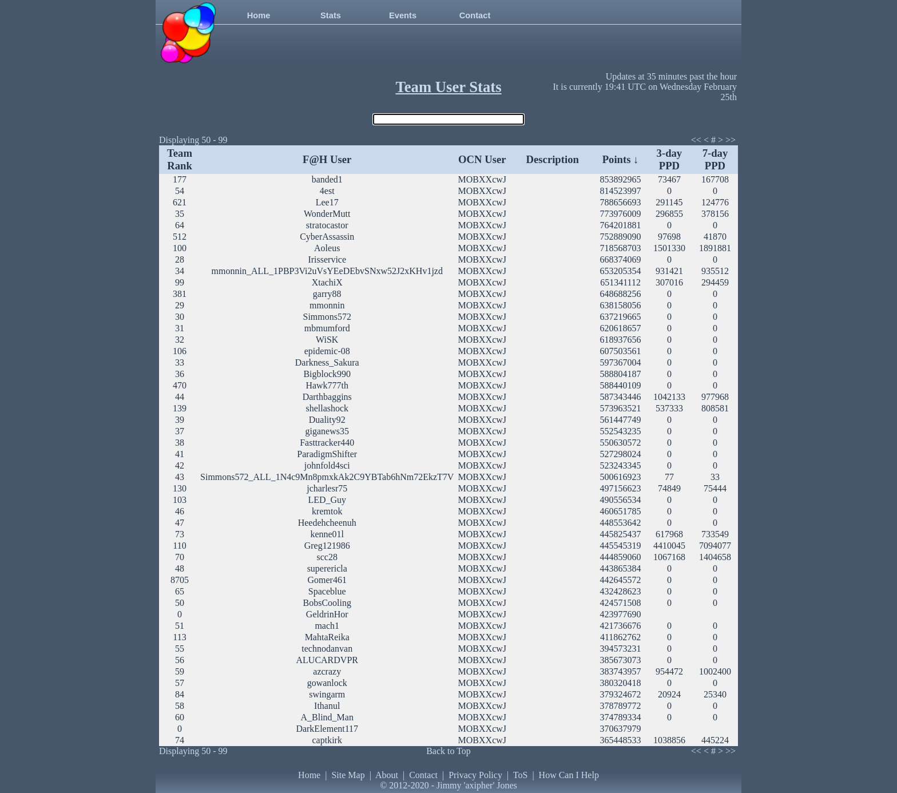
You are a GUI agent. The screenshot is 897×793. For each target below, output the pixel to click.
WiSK (327, 339)
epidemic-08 (327, 351)
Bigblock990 (327, 374)
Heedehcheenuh (327, 523)
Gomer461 (327, 580)
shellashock (326, 408)
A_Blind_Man (327, 717)
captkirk (327, 740)
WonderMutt (327, 214)
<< (696, 140)
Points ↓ (620, 159)
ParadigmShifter (327, 454)
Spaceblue (327, 591)
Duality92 (327, 420)
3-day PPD (669, 159)
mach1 (327, 626)
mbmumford (327, 328)
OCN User (482, 159)
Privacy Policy (475, 775)
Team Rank (179, 159)
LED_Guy (327, 500)
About (386, 775)
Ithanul (327, 706)
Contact (475, 15)
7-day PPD (715, 159)
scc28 (327, 557)
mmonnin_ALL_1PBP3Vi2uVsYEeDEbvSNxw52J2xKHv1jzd (327, 271)
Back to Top (448, 751)
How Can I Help (569, 775)
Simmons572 (327, 317)
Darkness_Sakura (327, 362)
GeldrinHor (327, 614)
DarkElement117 (327, 728)
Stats (330, 15)
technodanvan (326, 648)
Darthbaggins (327, 397)
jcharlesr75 (327, 488)
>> (730, 140)
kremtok (327, 511)
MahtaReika (327, 637)
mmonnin (326, 305)
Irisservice (327, 259)
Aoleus (327, 248)
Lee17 (327, 202)
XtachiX (327, 282)
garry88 (327, 294)
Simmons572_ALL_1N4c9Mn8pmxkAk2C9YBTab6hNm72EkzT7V (327, 477)
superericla (327, 568)
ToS (520, 775)
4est (327, 191)
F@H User (327, 159)
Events (402, 15)
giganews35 (327, 431)
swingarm (327, 694)
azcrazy (327, 671)
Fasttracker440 (327, 442)
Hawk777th (326, 385)
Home (259, 15)
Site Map (347, 775)
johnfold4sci (327, 465)
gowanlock (327, 683)
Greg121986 (327, 545)
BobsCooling (327, 603)
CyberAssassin (327, 236)
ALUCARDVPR (327, 660)
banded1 (327, 179)
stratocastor (327, 225)
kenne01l (327, 534)
